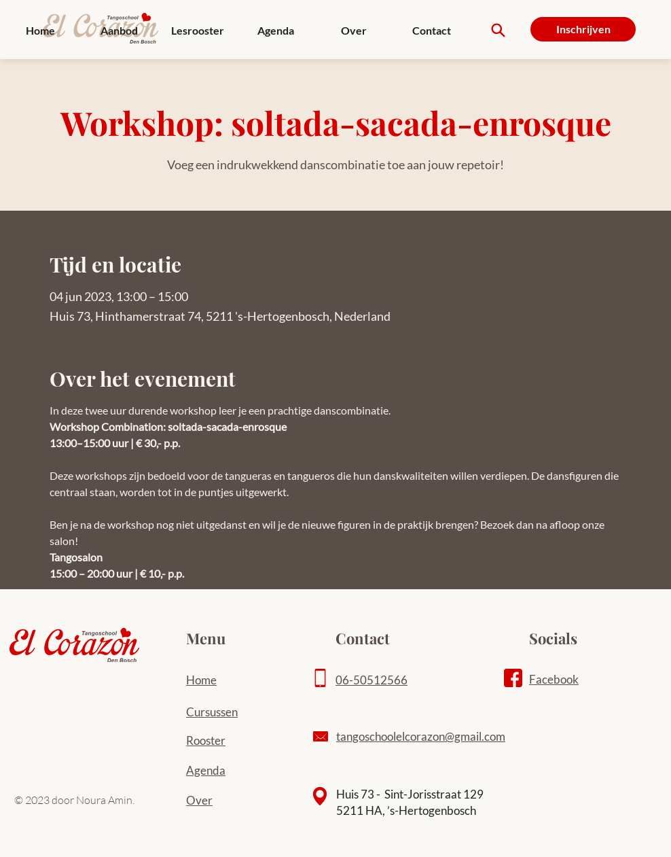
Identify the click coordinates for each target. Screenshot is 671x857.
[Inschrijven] (583, 29)
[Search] (498, 30)
